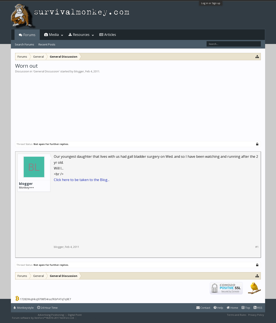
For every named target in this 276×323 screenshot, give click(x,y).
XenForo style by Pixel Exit (92, 317)
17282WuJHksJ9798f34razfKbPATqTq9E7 (45, 299)
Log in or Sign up (210, 3)
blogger (79, 71)
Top (246, 308)
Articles (110, 34)
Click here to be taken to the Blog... (81, 179)
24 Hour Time (47, 308)
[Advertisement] (138, 105)
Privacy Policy (256, 314)
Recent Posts (46, 44)
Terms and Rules (236, 314)
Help (218, 308)
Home (232, 308)
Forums (29, 34)
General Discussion (46, 71)
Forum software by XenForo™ (43, 317)
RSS (258, 308)
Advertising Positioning (51, 314)
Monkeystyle (24, 308)
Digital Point (75, 314)
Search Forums (24, 44)
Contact (203, 308)
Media (54, 34)
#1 (256, 247)
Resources (81, 34)
